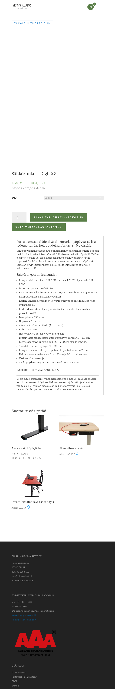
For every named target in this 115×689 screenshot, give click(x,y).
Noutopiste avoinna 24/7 (24, 619)
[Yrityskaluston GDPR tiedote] (15, 681)
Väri (14, 198)
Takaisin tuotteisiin (32, 23)
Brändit (15, 685)
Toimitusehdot (19, 672)
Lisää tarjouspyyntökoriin (59, 217)
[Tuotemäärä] (19, 217)
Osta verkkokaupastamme (38, 227)
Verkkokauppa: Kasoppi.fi (24, 615)
